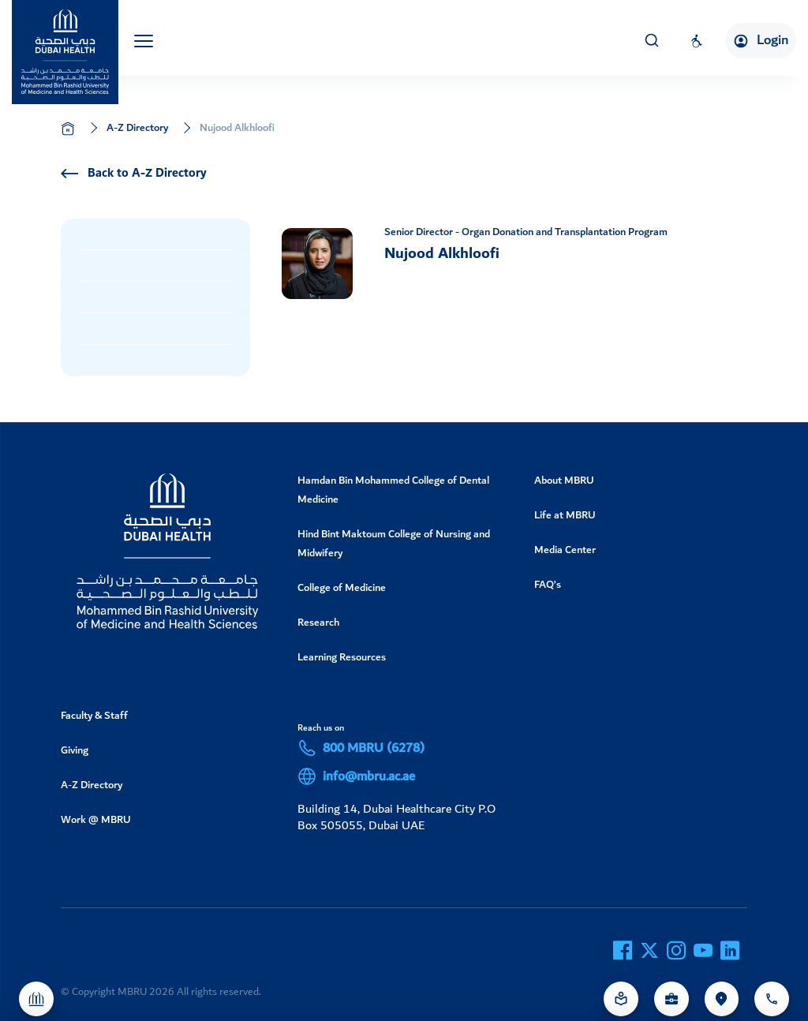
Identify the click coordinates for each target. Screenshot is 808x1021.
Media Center (565, 549)
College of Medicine (341, 587)
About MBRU (564, 480)
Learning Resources (341, 657)
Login (760, 40)
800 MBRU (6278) (361, 748)
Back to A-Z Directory (134, 173)
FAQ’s (547, 584)
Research (318, 622)
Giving (74, 750)
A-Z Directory (137, 127)
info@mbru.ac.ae (356, 776)
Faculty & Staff (94, 715)
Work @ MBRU (96, 819)
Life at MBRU (565, 515)
